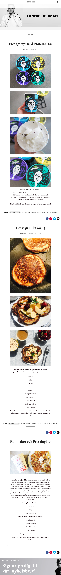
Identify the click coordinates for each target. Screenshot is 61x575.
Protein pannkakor (41, 546)
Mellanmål (23, 233)
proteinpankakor (30, 426)
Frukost (19, 447)
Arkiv (30, 6)
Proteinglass (53, 212)
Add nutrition (15, 546)
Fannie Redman (24, 546)
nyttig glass (45, 212)
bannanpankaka (35, 423)
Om (36, 6)
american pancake (25, 423)
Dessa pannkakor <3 (30, 228)
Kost (29, 447)
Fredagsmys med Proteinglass (30, 44)
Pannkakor (47, 423)
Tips (24, 49)
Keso (34, 546)
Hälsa (18, 212)
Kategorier (22, 6)
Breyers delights (26, 212)
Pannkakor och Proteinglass (30, 442)
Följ (41, 6)
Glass (40, 212)
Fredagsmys (34, 212)
